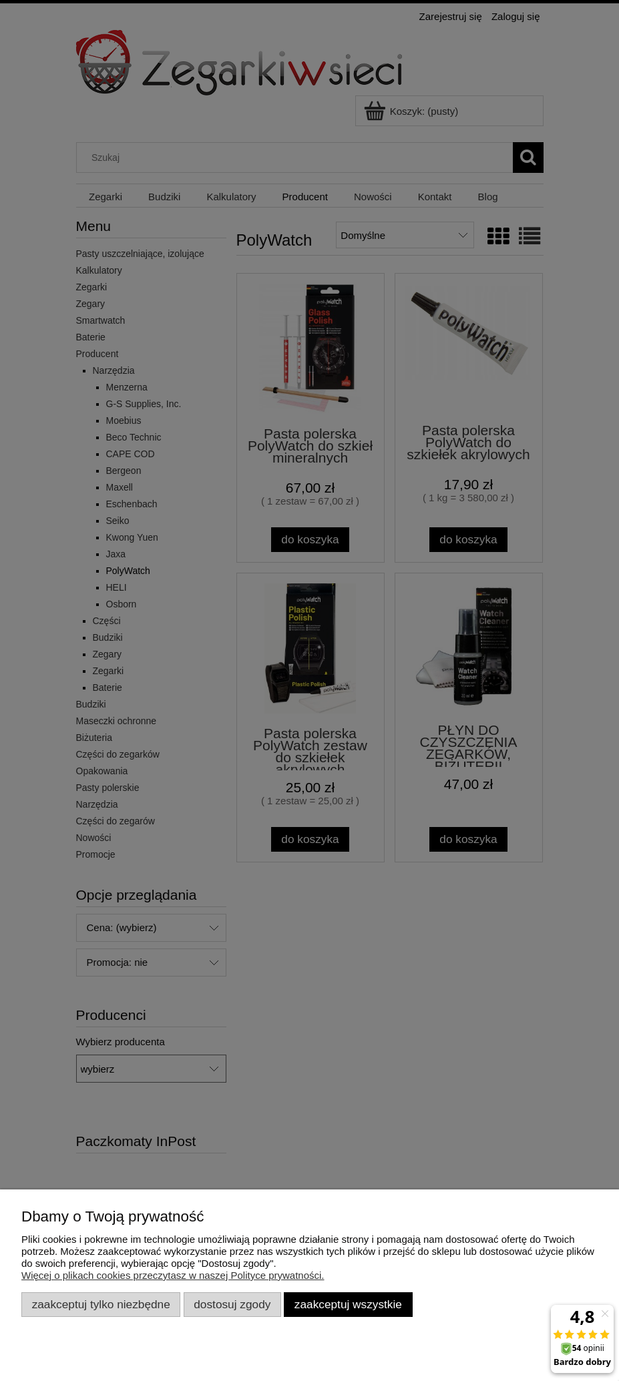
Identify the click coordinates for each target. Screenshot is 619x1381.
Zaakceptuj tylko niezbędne (101, 1304)
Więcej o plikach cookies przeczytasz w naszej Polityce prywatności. (173, 1275)
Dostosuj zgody (232, 1304)
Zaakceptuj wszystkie (348, 1304)
